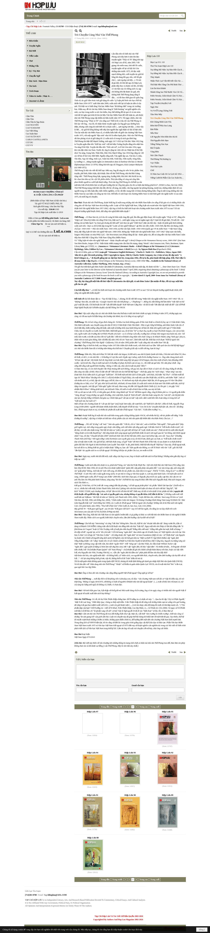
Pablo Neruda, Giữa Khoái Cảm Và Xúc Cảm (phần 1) (167, 96)
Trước (173, 30)
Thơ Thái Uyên (156, 166)
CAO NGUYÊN (32, 125)
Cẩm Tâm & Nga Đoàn (35, 122)
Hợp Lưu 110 (153, 56)
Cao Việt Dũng (32, 131)
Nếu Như (154, 133)
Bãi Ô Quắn (155, 148)
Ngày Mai (154, 107)
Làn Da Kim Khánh (158, 88)
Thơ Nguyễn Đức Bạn (159, 140)
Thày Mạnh (155, 77)
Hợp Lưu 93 (130, 752)
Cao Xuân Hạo (32, 134)
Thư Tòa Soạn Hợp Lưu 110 (161, 66)
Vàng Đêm (154, 152)
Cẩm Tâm (30, 119)
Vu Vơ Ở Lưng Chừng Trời (161, 111)
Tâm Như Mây (156, 114)
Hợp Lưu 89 (167, 795)
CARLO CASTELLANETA (37, 139)
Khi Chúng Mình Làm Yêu (160, 122)
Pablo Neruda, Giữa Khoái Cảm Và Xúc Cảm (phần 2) (167, 99)
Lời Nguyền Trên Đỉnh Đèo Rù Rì (163, 137)
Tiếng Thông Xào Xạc (159, 144)
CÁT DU (29, 142)
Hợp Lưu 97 (92, 711)
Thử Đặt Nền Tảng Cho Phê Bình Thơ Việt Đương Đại (167, 84)
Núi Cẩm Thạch (156, 155)
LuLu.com (64, 218)
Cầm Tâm (30, 116)
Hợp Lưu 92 (167, 752)
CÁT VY (29, 145)
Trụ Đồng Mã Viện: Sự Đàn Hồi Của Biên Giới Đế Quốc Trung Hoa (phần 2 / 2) (167, 73)
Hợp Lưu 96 (130, 711)
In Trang (76, 652)
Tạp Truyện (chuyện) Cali (160, 103)
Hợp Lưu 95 (167, 711)
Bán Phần (154, 129)
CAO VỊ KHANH (33, 128)
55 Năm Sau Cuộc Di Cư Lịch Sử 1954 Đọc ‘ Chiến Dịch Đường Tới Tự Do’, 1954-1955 (167, 174)
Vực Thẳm (154, 163)
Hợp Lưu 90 (130, 795)
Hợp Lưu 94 (92, 752)
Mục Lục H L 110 (157, 62)
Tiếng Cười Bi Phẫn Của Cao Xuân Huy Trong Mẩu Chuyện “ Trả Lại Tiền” (167, 178)
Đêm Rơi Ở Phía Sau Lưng (161, 125)
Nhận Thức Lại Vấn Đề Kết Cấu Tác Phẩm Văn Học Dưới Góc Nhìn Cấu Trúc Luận (167, 81)
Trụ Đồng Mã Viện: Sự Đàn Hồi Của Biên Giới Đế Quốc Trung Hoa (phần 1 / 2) (167, 70)
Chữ (152, 170)
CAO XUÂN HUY (33, 136)
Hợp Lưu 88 (93, 837)
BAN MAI (80, 42)
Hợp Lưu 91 (92, 795)
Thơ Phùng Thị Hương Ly (160, 159)
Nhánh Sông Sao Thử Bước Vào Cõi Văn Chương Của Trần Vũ (167, 92)
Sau (181, 30)
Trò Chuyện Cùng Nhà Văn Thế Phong (166, 118)
